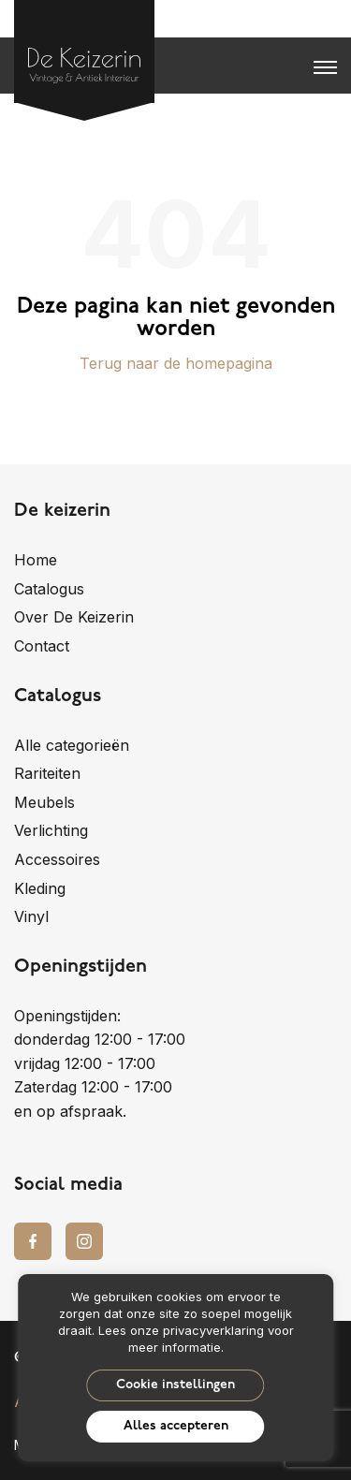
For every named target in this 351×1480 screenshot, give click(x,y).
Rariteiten (47, 773)
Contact (41, 646)
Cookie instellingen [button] (175, 1385)
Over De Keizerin (74, 617)
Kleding (40, 888)
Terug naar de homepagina (176, 363)
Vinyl (31, 916)
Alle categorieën (71, 745)
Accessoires (57, 859)
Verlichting (51, 830)
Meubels (44, 802)
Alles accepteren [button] (176, 1426)
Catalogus (49, 588)
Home (35, 559)
